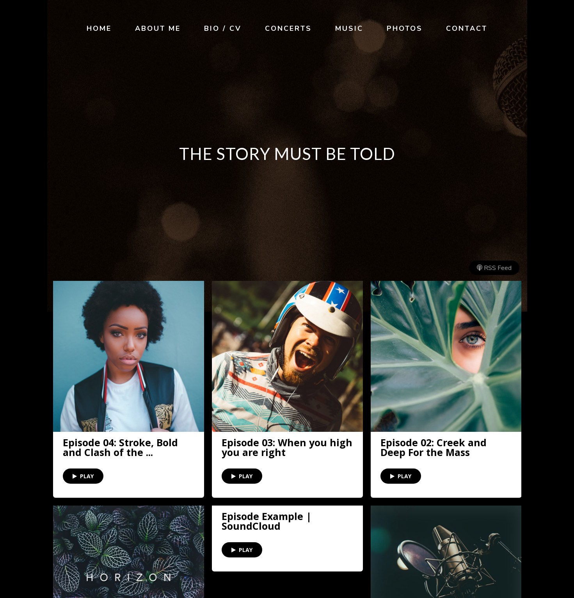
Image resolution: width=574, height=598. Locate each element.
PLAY (83, 476)
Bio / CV (223, 28)
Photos (405, 28)
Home (99, 28)
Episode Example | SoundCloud (266, 521)
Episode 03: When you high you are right (287, 447)
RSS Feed (494, 268)
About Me (158, 28)
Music (349, 28)
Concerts (288, 28)
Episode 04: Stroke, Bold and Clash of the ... (120, 447)
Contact (466, 28)
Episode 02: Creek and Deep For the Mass (433, 447)
